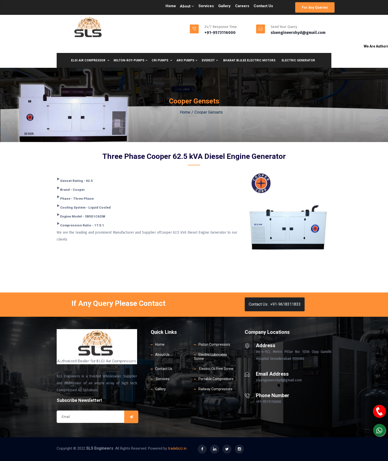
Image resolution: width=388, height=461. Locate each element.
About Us (162, 355)
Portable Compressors (216, 379)
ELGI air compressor (90, 60)
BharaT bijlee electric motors (249, 60)
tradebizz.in (177, 448)
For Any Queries (315, 7)
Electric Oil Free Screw (216, 369)
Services (206, 6)
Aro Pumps (186, 60)
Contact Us (263, 6)
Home (171, 6)
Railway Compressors (215, 389)
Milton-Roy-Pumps (130, 60)
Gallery (224, 6)
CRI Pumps (162, 60)
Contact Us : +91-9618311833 (275, 304)
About (187, 6)
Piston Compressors (214, 344)
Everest (210, 60)
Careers (242, 6)
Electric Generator (298, 60)
